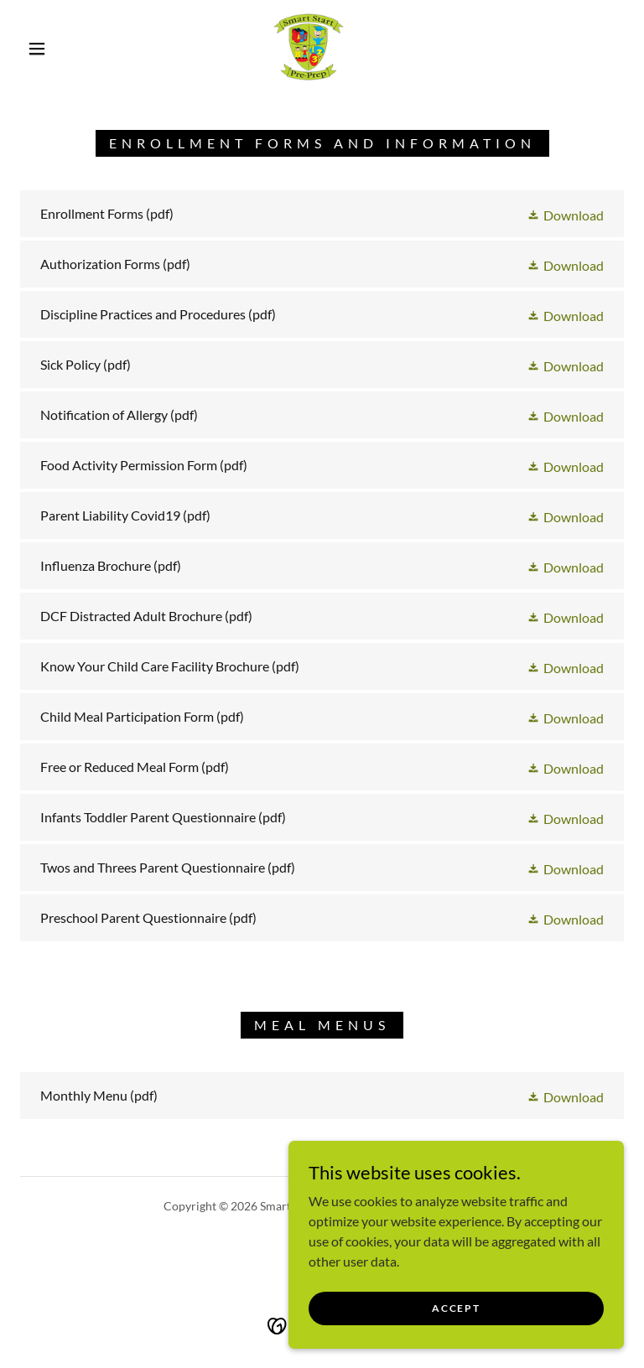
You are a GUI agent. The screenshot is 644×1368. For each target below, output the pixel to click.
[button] (37, 48)
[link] (308, 46)
